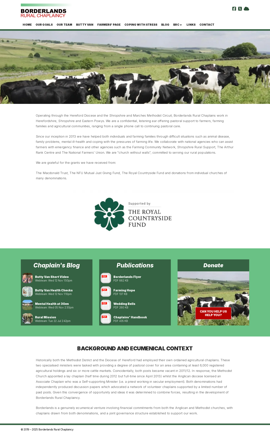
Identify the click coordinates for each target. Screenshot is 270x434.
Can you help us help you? (213, 313)
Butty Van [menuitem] (84, 24)
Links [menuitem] (191, 24)
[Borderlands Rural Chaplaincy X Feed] (240, 9)
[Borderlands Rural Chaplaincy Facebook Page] (234, 9)
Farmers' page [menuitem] (109, 24)
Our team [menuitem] (64, 24)
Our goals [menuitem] (44, 24)
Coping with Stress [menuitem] (140, 24)
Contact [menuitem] (207, 24)
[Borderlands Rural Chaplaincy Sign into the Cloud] (246, 9)
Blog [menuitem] (165, 24)
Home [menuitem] (27, 24)
